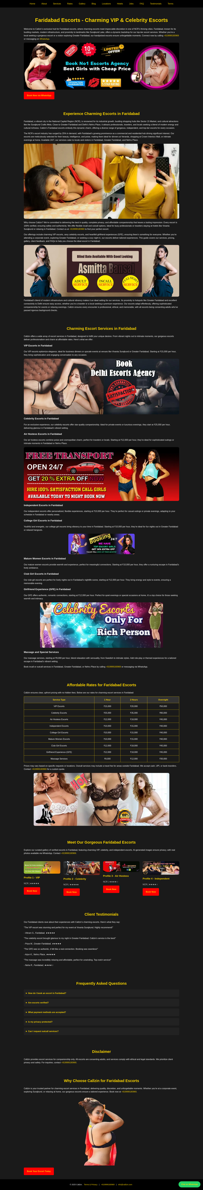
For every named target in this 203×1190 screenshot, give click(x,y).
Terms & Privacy (90, 1185)
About (44, 4)
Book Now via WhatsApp (39, 95)
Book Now (32, 891)
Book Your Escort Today (39, 1171)
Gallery (82, 4)
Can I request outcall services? (43, 1031)
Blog (94, 4)
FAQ (142, 4)
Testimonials (155, 4)
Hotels (120, 4)
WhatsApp (44, 39)
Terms (170, 4)
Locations (106, 4)
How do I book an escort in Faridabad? (47, 993)
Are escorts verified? (38, 1003)
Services (57, 4)
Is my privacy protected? (40, 1022)
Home (32, 4)
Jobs (131, 4)
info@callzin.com (125, 1185)
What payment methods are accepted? (47, 1012)
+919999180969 (171, 35)
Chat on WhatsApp (189, 1184)
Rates (70, 4)
